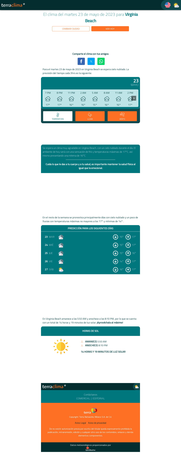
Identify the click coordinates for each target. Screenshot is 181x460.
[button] (81, 61)
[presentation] (133, 98)
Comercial (83, 398)
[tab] (57, 116)
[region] (90, 42)
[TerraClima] (166, 5)
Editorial (99, 398)
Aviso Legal (80, 422)
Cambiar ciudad (71, 28)
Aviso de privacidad (97, 422)
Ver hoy (110, 28)
